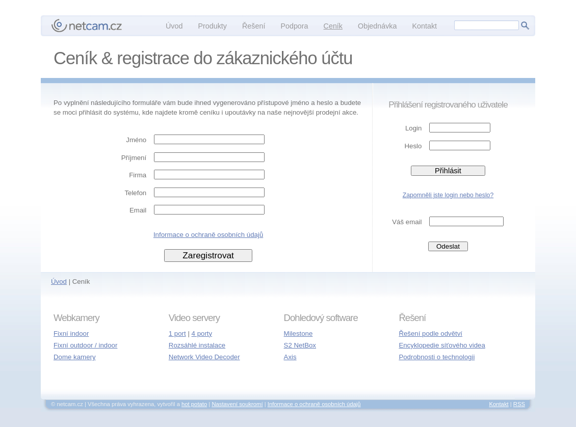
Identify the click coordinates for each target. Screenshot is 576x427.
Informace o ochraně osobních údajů (208, 234)
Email (137, 210)
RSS (519, 404)
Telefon (135, 193)
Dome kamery (75, 357)
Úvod (59, 281)
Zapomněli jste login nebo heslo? (448, 195)
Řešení (253, 26)
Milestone (298, 333)
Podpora (294, 26)
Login (413, 128)
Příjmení (133, 158)
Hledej (525, 25)
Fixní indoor (71, 333)
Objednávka (377, 26)
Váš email (407, 222)
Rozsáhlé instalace (197, 345)
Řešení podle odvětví (430, 333)
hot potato (194, 404)
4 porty (202, 333)
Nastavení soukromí (237, 404)
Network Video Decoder (204, 357)
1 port (177, 333)
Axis (290, 357)
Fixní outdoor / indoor (85, 345)
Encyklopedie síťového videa (442, 345)
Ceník (333, 26)
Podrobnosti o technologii (437, 357)
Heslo (413, 146)
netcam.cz (86, 25)
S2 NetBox (300, 345)
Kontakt (424, 26)
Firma (137, 175)
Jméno (136, 140)
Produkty (212, 26)
